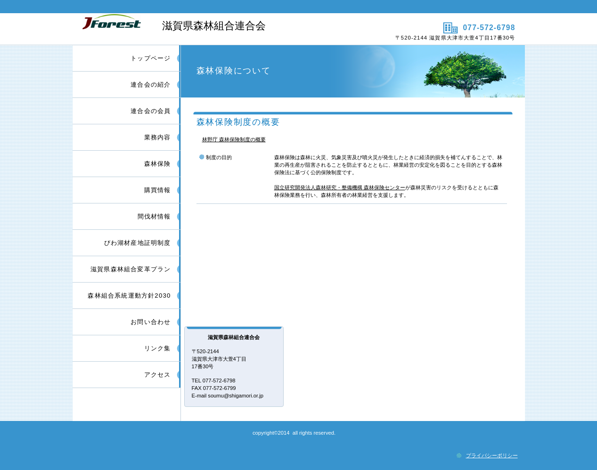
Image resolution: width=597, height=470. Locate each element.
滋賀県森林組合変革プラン (130, 269)
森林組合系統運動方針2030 (129, 295)
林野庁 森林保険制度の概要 (234, 139)
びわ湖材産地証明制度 (137, 242)
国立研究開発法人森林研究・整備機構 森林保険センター (339, 187)
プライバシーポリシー (492, 455)
